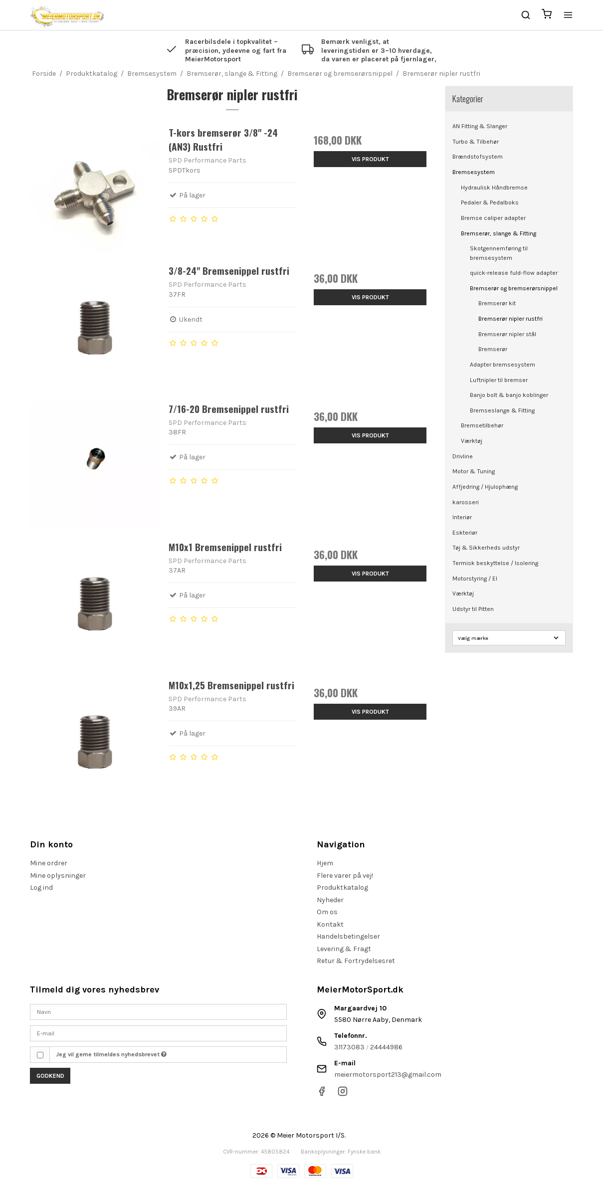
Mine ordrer (48, 863)
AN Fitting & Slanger (479, 126)
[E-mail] (158, 1032)
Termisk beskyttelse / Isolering (495, 563)
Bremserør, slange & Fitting (498, 233)
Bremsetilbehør (482, 425)
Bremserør (492, 349)
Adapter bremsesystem (502, 364)
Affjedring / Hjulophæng (485, 486)
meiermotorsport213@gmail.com (387, 1074)
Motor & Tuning (473, 471)
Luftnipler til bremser (499, 380)
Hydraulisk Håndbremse (494, 187)
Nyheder (330, 900)
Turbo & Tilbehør (475, 141)
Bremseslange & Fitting (502, 410)
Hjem (325, 863)
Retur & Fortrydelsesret (356, 961)
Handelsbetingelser (348, 936)
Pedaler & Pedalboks (490, 202)
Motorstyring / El (474, 578)
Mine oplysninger (58, 875)
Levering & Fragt (344, 949)
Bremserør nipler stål (507, 334)
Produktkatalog (342, 887)
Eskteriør (464, 532)
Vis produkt (370, 159)
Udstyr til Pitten (473, 608)
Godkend (50, 1075)
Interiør (462, 517)
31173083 (349, 1047)
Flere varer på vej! (345, 875)
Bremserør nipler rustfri (510, 318)
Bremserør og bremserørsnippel (514, 288)
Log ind (41, 887)
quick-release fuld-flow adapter (514, 272)
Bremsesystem (473, 172)
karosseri (465, 502)
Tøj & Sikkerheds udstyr (486, 547)
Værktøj (471, 440)
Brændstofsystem (477, 156)
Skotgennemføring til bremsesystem (499, 253)
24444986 (386, 1047)
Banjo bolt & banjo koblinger (509, 395)
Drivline (462, 456)
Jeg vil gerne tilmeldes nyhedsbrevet (111, 1054)
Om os (327, 912)
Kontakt (330, 924)
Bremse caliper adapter (493, 217)
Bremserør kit (497, 303)
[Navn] (158, 1011)
